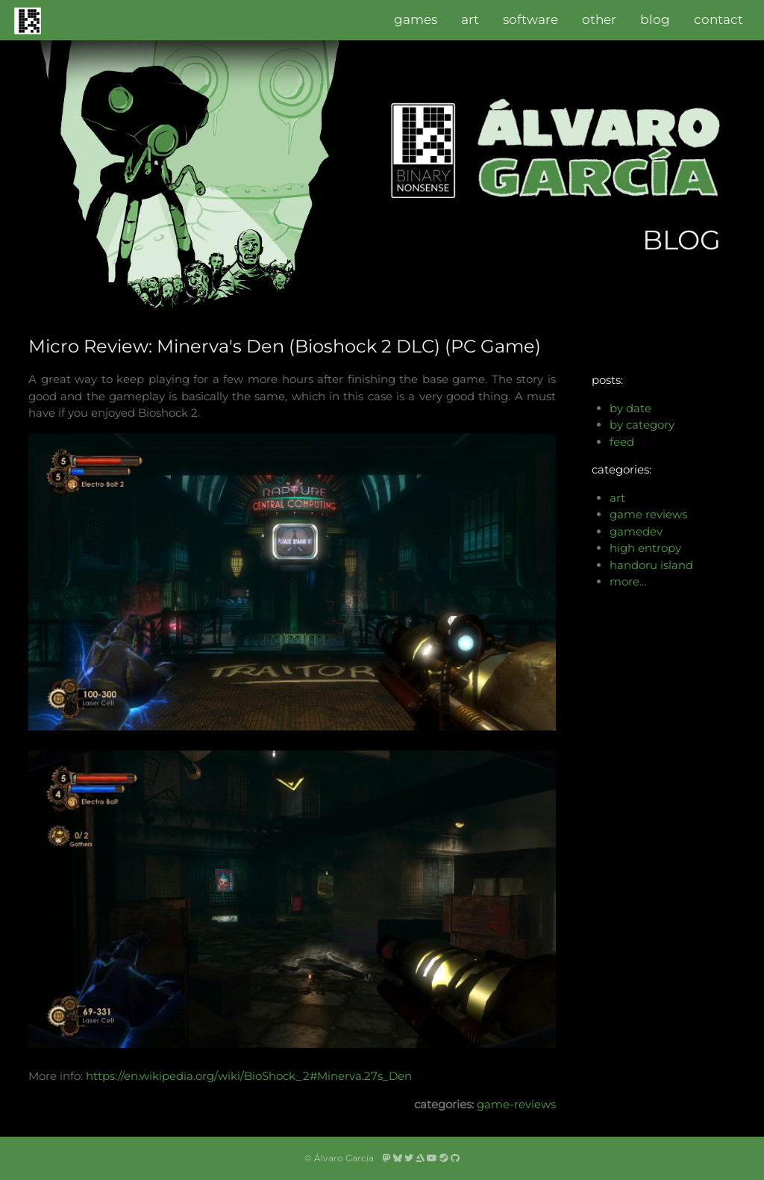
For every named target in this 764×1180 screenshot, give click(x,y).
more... (628, 581)
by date (630, 408)
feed (622, 442)
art (470, 19)
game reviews (648, 514)
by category (642, 424)
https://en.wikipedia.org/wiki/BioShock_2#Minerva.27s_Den (249, 1076)
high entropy (645, 548)
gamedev (636, 531)
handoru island (651, 565)
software (530, 19)
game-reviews (516, 1104)
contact (718, 19)
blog (655, 19)
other (599, 19)
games (415, 19)
